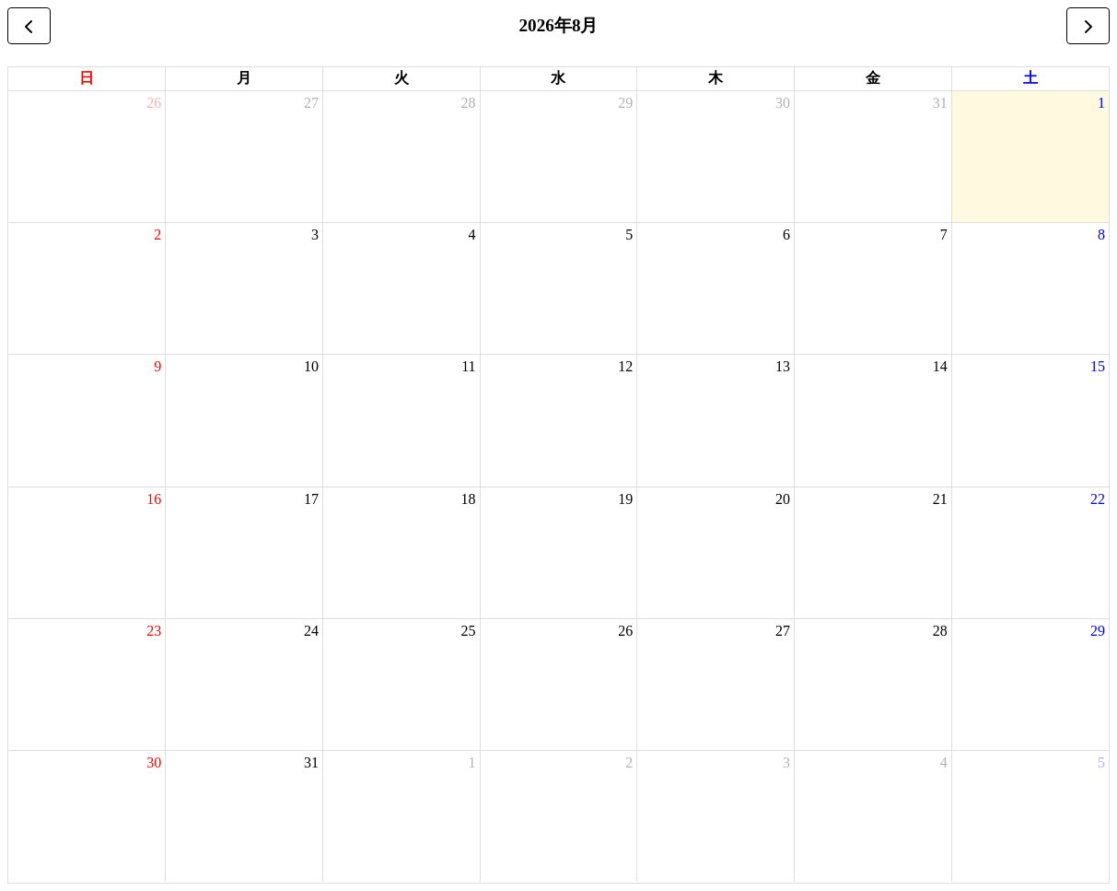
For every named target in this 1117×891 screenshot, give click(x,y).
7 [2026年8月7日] (944, 234)
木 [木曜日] (715, 78)
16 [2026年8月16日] (153, 499)
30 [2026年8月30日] (153, 762)
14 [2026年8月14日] (940, 366)
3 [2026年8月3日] (315, 234)
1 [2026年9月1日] (472, 762)
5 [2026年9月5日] (1101, 762)
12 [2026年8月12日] (625, 366)
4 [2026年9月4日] (944, 762)
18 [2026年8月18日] (468, 499)
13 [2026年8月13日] (782, 366)
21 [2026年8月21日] (940, 499)
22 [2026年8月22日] (1097, 499)
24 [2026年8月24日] (311, 631)
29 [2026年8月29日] (1097, 631)
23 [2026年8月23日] (153, 631)
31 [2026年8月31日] (311, 762)
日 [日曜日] (86, 78)
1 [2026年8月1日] (1101, 103)
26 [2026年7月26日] (153, 103)
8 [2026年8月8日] (1101, 234)
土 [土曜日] (1030, 78)
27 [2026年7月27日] (311, 103)
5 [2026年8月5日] (629, 234)
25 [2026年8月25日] (468, 631)
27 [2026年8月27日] (782, 631)
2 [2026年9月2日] (629, 762)
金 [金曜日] (873, 78)
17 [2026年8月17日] (311, 499)
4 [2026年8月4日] (472, 234)
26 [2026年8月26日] (625, 631)
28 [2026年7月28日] (468, 103)
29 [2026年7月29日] (625, 103)
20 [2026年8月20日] (782, 499)
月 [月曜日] (244, 78)
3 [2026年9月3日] (786, 762)
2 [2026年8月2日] (157, 234)
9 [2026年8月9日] (157, 366)
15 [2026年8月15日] (1097, 366)
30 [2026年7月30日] (782, 103)
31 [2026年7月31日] (940, 103)
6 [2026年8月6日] (786, 234)
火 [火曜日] (401, 78)
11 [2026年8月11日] (468, 366)
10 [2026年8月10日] (311, 366)
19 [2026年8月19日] (625, 499)
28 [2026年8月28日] (940, 631)
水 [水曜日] (558, 78)
